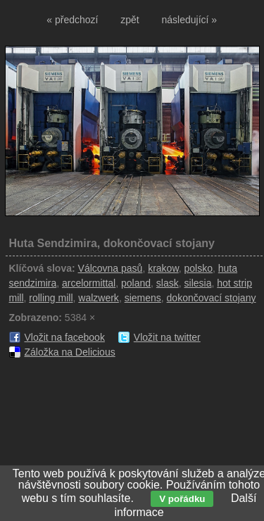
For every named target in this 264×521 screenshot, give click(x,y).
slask (167, 283)
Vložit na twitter (167, 337)
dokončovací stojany (211, 297)
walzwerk (98, 297)
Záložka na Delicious (70, 352)
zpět (129, 19)
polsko (198, 268)
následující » (190, 19)
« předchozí (72, 19)
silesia (198, 283)
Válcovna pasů (110, 268)
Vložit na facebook (65, 337)
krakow (163, 268)
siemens (143, 297)
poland (136, 283)
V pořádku (182, 499)
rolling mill (51, 297)
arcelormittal (88, 283)
